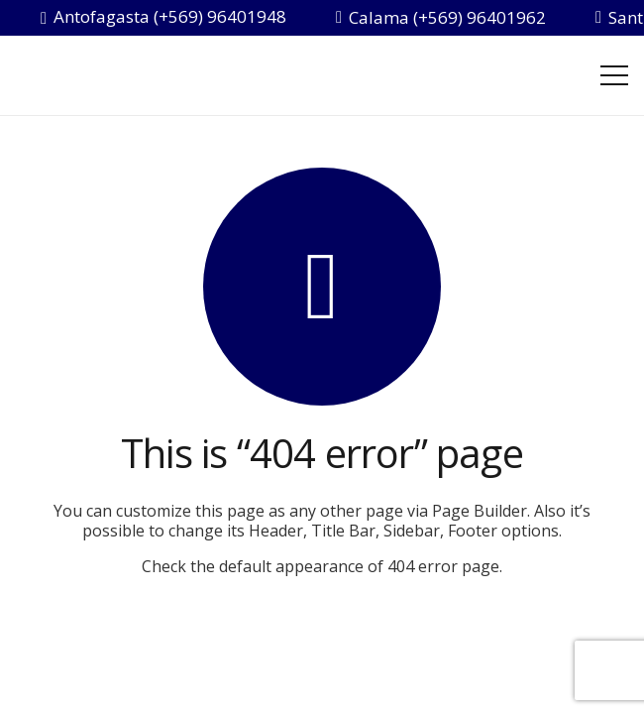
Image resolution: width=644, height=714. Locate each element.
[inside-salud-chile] (144, 75)
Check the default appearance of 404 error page (320, 566)
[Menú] (614, 75)
